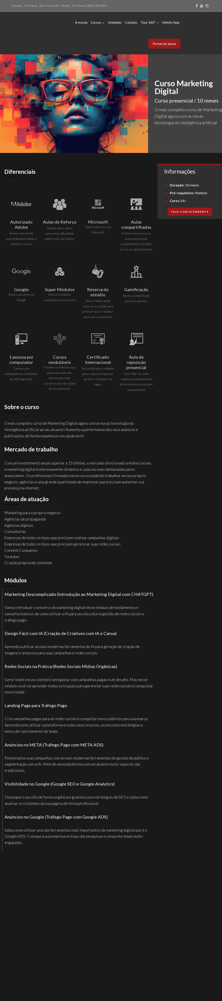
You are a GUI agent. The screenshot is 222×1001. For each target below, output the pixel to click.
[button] (190, 190)
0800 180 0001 (97, 5)
